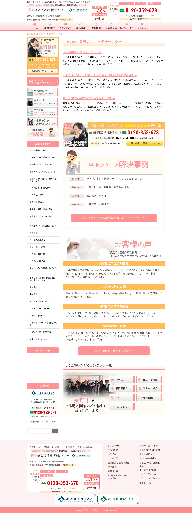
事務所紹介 (113, 450)
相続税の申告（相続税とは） (149, 464)
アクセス (141, 3)
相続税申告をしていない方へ (42, 164)
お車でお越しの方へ (38, 339)
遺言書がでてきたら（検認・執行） (43, 217)
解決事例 (112, 467)
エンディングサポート (39, 301)
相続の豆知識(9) (37, 315)
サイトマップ (145, 482)
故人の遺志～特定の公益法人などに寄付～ (89, 98)
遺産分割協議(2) (37, 202)
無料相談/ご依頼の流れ (118, 462)
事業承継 (33, 294)
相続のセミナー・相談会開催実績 (43, 323)
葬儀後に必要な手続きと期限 (42, 157)
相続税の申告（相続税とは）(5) (43, 226)
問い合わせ (154, 3)
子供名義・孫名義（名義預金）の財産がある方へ (43, 279)
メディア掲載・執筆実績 (40, 332)
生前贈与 (33, 287)
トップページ (126, 3)
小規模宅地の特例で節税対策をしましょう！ (43, 179)
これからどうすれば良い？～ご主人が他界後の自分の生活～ (100, 75)
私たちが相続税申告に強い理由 (118, 477)
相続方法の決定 (36, 195)
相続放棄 (33, 233)
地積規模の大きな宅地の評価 (42, 171)
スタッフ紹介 (114, 458)
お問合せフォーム (147, 474)
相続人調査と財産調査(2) (40, 188)
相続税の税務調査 (37, 240)
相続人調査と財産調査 (149, 450)
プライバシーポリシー (39, 308)
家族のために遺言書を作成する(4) (43, 269)
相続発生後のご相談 (38, 150)
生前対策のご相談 (37, 247)
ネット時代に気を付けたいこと (82, 52)
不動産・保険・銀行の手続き (42, 209)
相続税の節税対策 (37, 254)
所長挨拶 (112, 454)
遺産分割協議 (145, 454)
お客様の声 (113, 471)
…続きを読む (107, 64)
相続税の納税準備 (37, 261)
